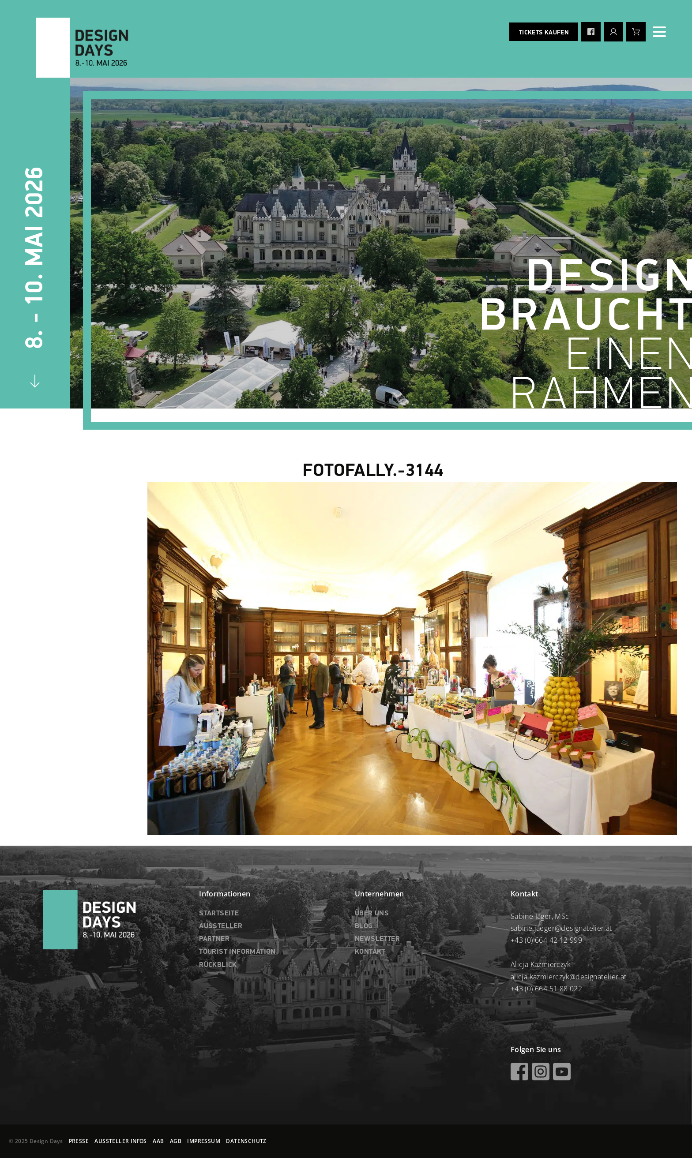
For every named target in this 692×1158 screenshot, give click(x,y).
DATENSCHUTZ (246, 1141)
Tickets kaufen (543, 33)
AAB (158, 1141)
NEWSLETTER (377, 939)
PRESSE (79, 1141)
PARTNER (214, 939)
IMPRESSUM (203, 1141)
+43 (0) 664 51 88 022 (546, 988)
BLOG (364, 926)
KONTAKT (370, 952)
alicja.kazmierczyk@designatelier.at (569, 977)
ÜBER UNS (372, 913)
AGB (175, 1141)
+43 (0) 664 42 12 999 (546, 940)
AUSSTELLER (220, 926)
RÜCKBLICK (218, 965)
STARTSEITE (219, 913)
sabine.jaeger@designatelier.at (561, 928)
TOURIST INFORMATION (237, 952)
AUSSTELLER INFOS (120, 1141)
